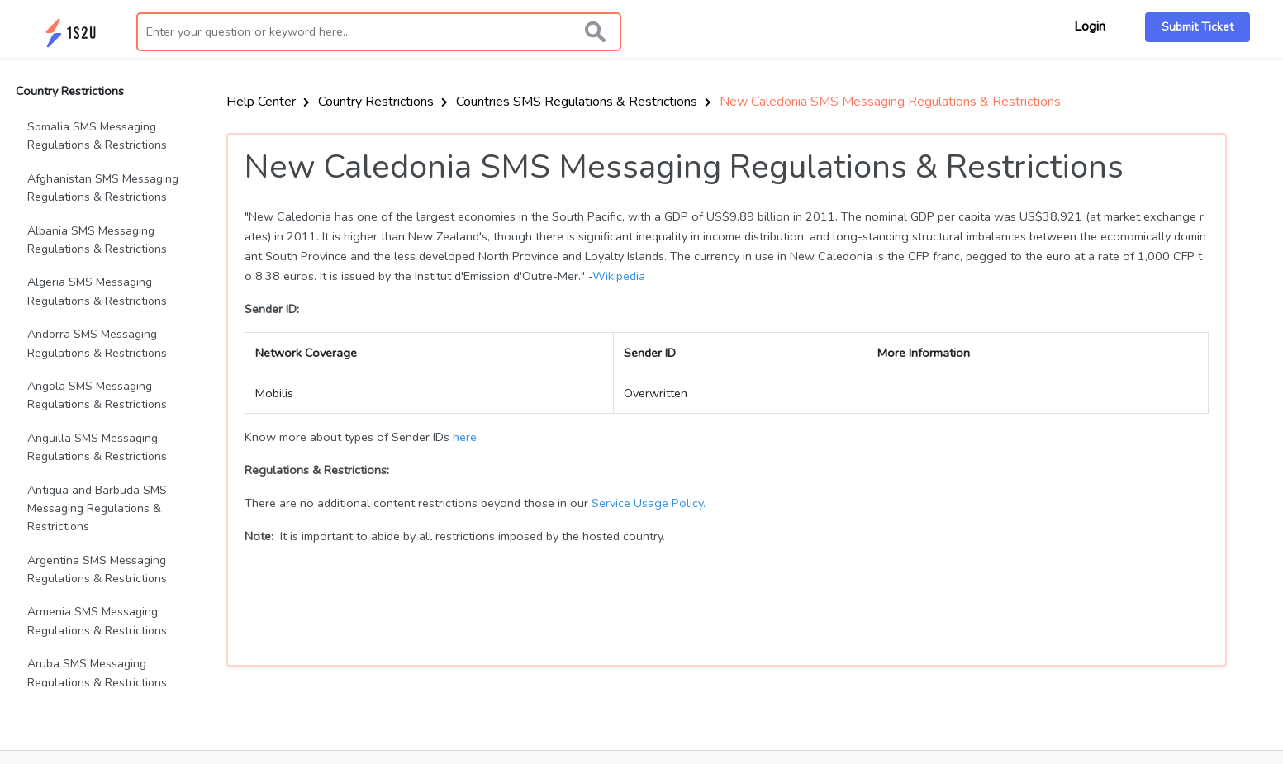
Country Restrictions (383, 102)
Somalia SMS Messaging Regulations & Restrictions (97, 136)
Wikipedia (618, 276)
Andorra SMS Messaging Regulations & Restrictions (97, 343)
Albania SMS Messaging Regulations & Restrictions (97, 240)
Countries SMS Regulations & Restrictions (583, 102)
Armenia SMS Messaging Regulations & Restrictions (97, 621)
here (465, 437)
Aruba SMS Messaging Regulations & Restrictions (97, 673)
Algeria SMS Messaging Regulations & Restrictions (97, 291)
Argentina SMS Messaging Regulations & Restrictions (97, 569)
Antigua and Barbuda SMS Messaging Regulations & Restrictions (97, 508)
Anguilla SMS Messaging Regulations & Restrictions (97, 447)
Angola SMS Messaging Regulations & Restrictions (97, 395)
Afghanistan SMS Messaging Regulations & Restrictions (102, 188)
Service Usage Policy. (649, 503)
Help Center (268, 102)
